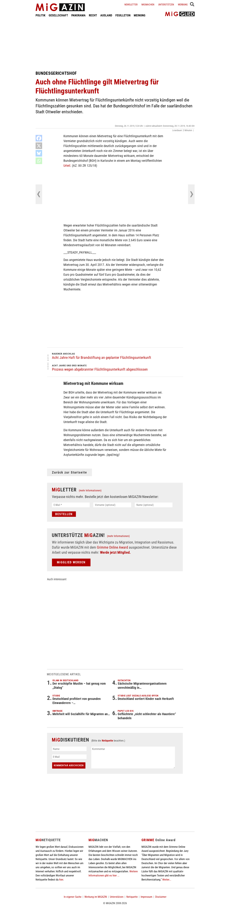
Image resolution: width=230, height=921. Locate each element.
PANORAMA (78, 15)
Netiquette (107, 740)
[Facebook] (39, 138)
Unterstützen (166, 4)
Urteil (66, 166)
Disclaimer (160, 896)
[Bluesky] (39, 153)
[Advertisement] (115, 44)
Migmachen (147, 4)
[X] (39, 145)
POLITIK (40, 15)
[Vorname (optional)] (112, 505)
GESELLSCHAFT (58, 15)
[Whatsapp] (39, 161)
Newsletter (131, 4)
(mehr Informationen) (90, 490)
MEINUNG (139, 15)
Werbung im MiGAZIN (95, 896)
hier (61, 879)
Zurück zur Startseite (69, 472)
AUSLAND (106, 15)
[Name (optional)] (154, 505)
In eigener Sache (72, 896)
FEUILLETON (122, 15)
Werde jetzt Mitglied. (115, 552)
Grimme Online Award (112, 547)
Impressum (146, 896)
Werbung (183, 4)
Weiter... (166, 879)
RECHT (93, 15)
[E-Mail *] (71, 505)
